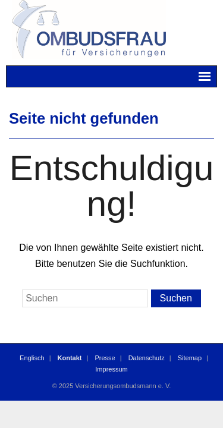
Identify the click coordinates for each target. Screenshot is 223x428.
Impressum (111, 369)
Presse (105, 357)
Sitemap (190, 357)
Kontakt (70, 357)
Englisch (32, 357)
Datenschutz (146, 357)
